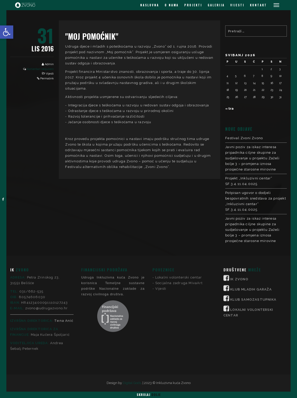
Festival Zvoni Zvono (244, 138)
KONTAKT (258, 5)
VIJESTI (237, 5)
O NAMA (172, 5)
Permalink (47, 78)
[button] (6, 32)
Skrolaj (149, 394)
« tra (229, 108)
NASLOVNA (149, 5)
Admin (49, 64)
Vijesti (50, 73)
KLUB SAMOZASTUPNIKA (253, 259)
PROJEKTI (193, 5)
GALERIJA (216, 5)
